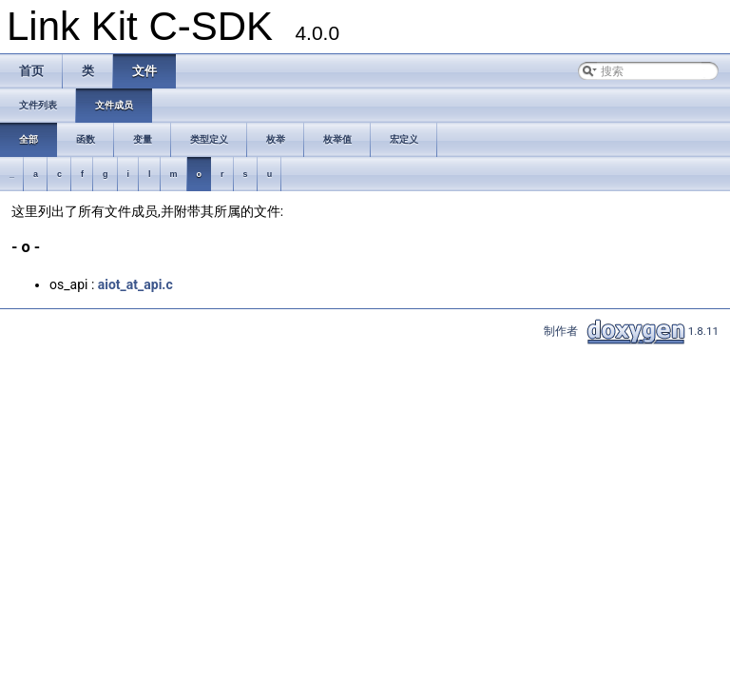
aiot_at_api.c (135, 284)
